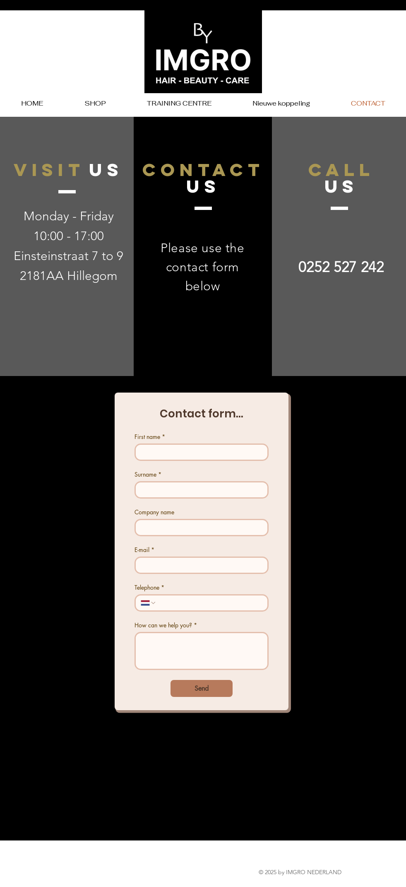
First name (150, 436)
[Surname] (199, 489)
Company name (154, 512)
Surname (148, 474)
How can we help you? (166, 625)
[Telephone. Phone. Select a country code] (148, 603)
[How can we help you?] (201, 650)
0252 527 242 (341, 267)
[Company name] (199, 527)
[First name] (199, 452)
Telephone (149, 587)
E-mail (144, 549)
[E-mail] (199, 565)
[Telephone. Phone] (209, 602)
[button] (95, 103)
